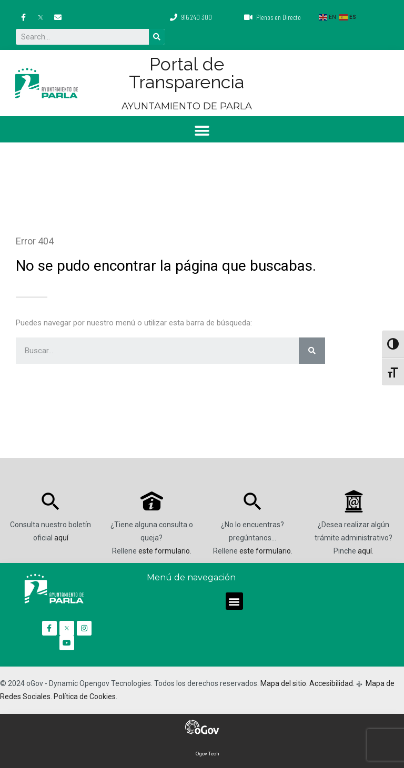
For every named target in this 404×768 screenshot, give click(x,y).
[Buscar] (157, 37)
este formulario (164, 551)
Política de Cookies (85, 696)
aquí (61, 538)
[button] (202, 130)
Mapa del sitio (283, 683)
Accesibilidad (331, 683)
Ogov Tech (207, 753)
